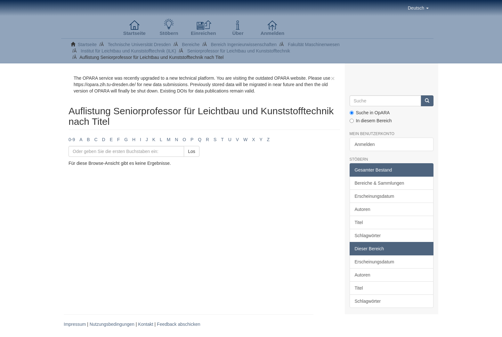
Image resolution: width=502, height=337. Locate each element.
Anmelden (365, 144)
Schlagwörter (368, 235)
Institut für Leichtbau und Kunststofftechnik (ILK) (128, 50)
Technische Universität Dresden (139, 44)
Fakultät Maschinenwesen (314, 44)
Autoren (362, 209)
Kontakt (145, 324)
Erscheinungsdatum (374, 196)
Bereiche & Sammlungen (379, 183)
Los (191, 151)
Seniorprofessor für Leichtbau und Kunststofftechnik (238, 50)
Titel (359, 222)
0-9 (72, 139)
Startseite (87, 44)
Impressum (75, 324)
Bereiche (190, 44)
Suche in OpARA (370, 112)
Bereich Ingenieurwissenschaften (244, 44)
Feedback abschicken (178, 324)
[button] (418, 8)
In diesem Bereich (371, 120)
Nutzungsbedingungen (112, 324)
